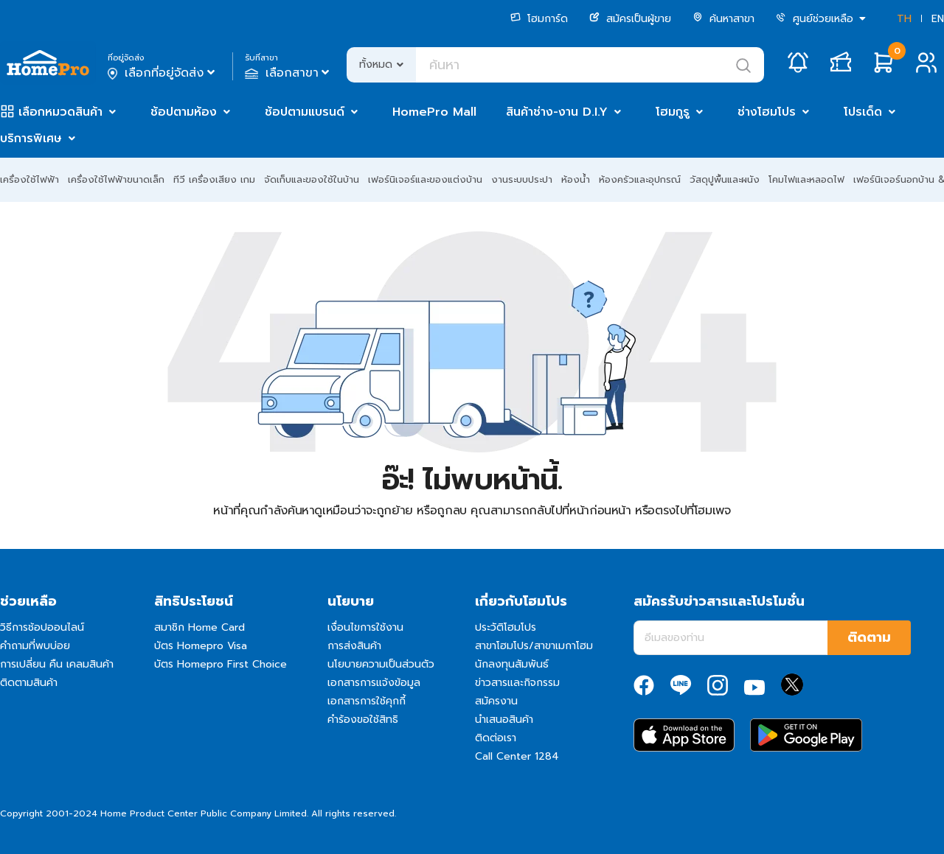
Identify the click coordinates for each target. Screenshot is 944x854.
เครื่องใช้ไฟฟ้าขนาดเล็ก (116, 179)
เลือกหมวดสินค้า (60, 112)
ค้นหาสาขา (723, 19)
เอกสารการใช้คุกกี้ (366, 701)
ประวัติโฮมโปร (505, 627)
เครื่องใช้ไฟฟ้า (29, 179)
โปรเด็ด (863, 112)
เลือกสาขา (289, 73)
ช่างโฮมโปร (767, 112)
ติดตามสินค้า (29, 682)
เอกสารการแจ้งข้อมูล (373, 682)
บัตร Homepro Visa (200, 646)
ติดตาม (869, 637)
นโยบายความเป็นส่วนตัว (380, 664)
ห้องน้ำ (575, 179)
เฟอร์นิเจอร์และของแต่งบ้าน (425, 179)
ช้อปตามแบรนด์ (304, 112)
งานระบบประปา (521, 179)
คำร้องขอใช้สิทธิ (362, 719)
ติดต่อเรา (495, 738)
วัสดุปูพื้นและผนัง (725, 179)
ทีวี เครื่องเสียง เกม (214, 179)
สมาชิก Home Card (199, 627)
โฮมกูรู (673, 112)
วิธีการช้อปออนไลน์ (42, 627)
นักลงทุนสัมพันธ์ (512, 664)
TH (904, 19)
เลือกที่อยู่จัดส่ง (163, 73)
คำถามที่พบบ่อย (35, 646)
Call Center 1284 (517, 756)
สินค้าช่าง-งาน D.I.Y (557, 112)
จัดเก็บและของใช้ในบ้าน (311, 179)
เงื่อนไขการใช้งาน (365, 627)
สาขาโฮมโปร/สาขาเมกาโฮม (534, 646)
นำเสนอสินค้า (504, 719)
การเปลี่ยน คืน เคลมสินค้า (57, 664)
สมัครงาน (496, 701)
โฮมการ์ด (539, 19)
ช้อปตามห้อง (183, 112)
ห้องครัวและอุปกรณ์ (640, 179)
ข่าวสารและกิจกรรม (517, 682)
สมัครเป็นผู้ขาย (630, 19)
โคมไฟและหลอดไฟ (806, 179)
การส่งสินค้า (354, 646)
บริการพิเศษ (31, 138)
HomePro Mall (434, 112)
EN (937, 19)
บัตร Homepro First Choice (220, 664)
